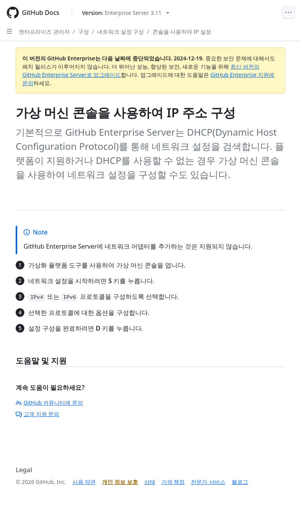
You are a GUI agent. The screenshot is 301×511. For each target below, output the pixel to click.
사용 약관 (84, 482)
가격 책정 (173, 482)
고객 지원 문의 (37, 414)
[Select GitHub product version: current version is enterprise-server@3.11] (125, 13)
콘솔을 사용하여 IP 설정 (181, 31)
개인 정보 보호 (120, 482)
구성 (83, 31)
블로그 (240, 482)
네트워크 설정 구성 (120, 31)
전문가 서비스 (208, 482)
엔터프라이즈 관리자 (44, 31)
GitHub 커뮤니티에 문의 (49, 402)
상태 (149, 482)
